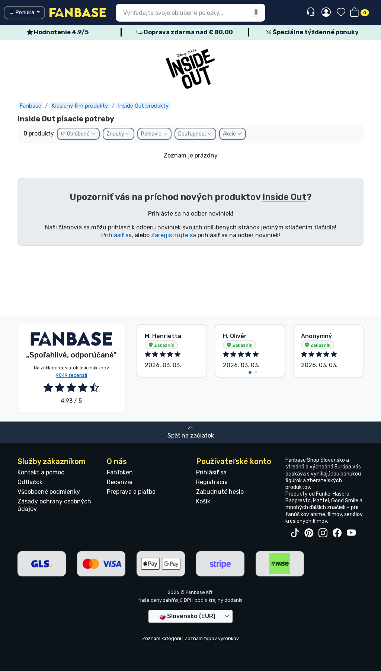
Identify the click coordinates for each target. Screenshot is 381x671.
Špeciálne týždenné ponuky (312, 32)
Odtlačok (29, 482)
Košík (203, 501)
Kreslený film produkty (79, 105)
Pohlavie (154, 134)
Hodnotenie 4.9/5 (58, 32)
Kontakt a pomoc (40, 472)
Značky (118, 134)
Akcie (232, 134)
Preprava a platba (131, 491)
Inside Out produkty (143, 105)
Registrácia (212, 482)
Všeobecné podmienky (48, 491)
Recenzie (119, 482)
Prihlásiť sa (116, 235)
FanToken (120, 472)
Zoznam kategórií (161, 638)
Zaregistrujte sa (173, 235)
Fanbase (30, 105)
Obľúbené (78, 134)
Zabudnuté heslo (220, 491)
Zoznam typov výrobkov (212, 638)
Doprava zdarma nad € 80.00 (185, 32)
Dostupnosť (195, 134)
